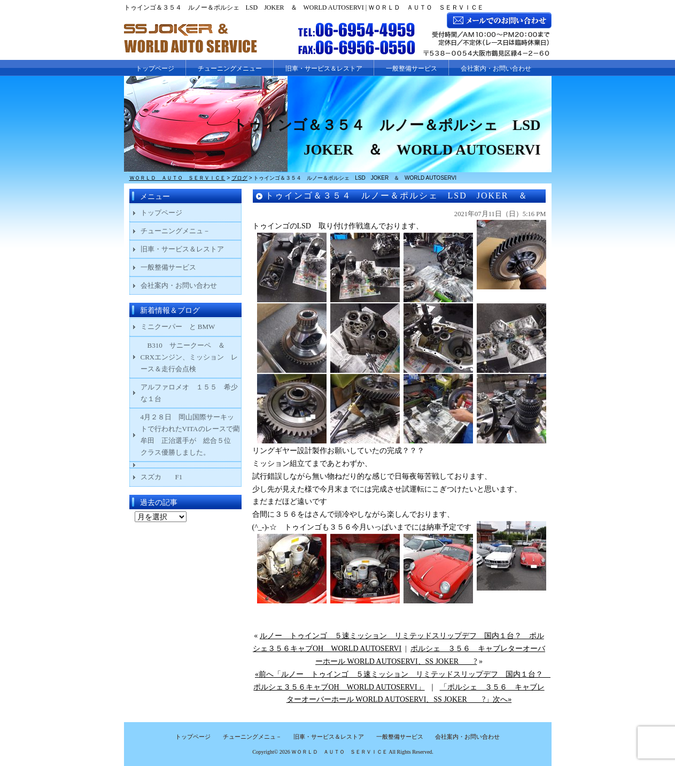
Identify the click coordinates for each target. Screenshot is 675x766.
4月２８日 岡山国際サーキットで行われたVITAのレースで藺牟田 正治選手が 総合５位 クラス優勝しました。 (190, 434)
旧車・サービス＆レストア (323, 68)
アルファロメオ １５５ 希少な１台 (189, 393)
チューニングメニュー (230, 68)
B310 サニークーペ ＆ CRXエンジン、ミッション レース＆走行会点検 (189, 357)
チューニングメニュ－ (175, 231)
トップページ (155, 68)
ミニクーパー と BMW (178, 327)
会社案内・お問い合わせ (496, 68)
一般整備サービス (411, 68)
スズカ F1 (169, 477)
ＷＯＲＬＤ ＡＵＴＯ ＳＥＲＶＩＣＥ (339, 752)
